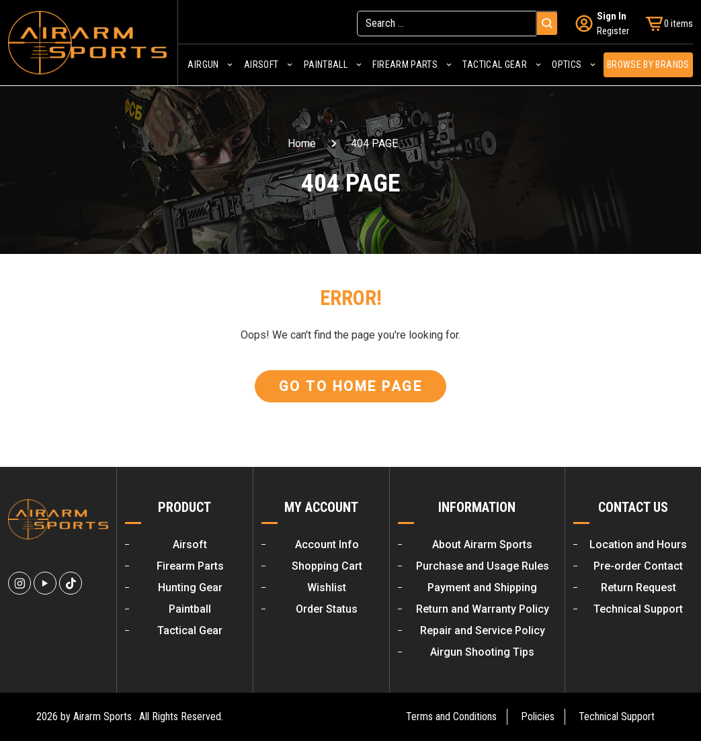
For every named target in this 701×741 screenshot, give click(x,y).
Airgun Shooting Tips (482, 652)
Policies (537, 716)
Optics (566, 64)
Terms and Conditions (451, 716)
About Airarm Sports (482, 544)
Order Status (327, 609)
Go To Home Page (351, 386)
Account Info (327, 544)
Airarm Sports (102, 716)
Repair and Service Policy (482, 630)
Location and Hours (638, 544)
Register (613, 31)
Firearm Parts (405, 64)
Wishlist (326, 587)
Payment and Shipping (482, 587)
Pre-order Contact (638, 566)
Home (302, 143)
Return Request (638, 587)
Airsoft (261, 64)
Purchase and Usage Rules (482, 566)
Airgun (203, 64)
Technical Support (638, 609)
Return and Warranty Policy (482, 609)
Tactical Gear (494, 64)
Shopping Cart (327, 566)
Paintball (325, 64)
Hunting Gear (190, 587)
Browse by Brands (648, 64)
